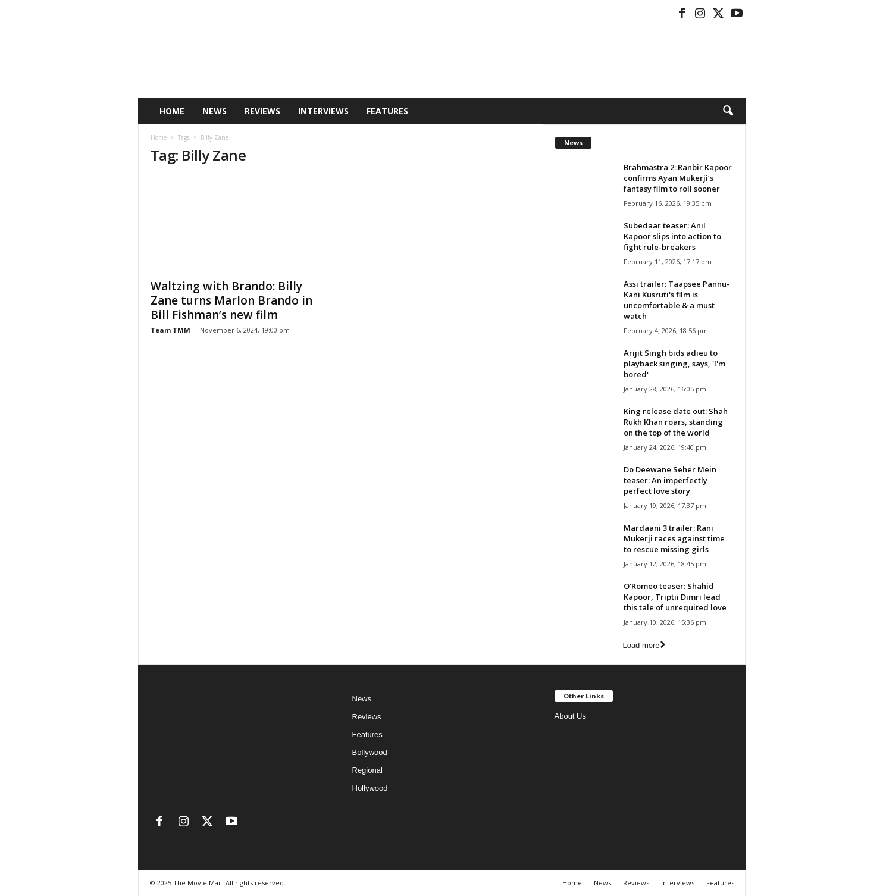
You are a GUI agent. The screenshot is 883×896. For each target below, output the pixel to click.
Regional (367, 770)
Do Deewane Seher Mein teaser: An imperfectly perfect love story (670, 480)
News (214, 111)
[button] (728, 111)
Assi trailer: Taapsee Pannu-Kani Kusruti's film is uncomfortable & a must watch (676, 299)
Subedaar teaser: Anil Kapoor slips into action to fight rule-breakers (672, 236)
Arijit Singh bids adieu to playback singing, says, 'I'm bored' (674, 363)
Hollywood (370, 788)
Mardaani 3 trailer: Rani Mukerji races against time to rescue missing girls (674, 538)
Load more (643, 645)
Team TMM (170, 329)
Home (171, 111)
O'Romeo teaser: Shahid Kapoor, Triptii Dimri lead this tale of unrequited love (675, 597)
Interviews (323, 111)
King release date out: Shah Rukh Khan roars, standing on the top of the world (676, 422)
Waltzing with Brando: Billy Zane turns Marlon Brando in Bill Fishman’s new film (231, 300)
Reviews (262, 111)
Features (387, 111)
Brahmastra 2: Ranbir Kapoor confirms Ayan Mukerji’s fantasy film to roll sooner (678, 178)
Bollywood (369, 752)
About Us (570, 716)
